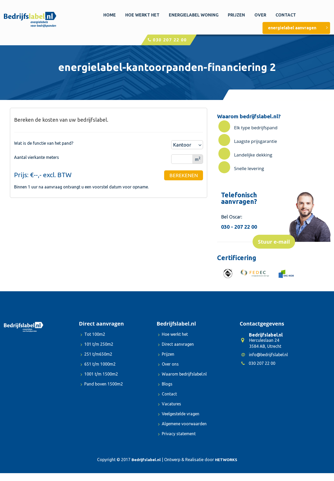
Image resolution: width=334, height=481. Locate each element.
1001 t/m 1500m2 (99, 375)
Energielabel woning (193, 15)
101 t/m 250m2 (97, 345)
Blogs (165, 385)
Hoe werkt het (142, 15)
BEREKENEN (183, 175)
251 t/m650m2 (96, 355)
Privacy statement (177, 434)
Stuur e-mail (274, 241)
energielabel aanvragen (298, 27)
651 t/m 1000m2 (98, 365)
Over (260, 15)
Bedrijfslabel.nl (146, 459)
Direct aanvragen (176, 345)
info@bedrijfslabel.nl (264, 354)
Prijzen (236, 15)
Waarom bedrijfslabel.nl (182, 375)
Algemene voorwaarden (182, 424)
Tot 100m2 (93, 335)
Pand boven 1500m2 (102, 385)
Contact (286, 15)
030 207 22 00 (167, 40)
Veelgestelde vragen (178, 414)
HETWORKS (226, 459)
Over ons (168, 365)
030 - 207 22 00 (239, 227)
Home (109, 15)
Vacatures (169, 404)
